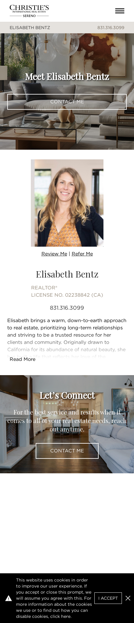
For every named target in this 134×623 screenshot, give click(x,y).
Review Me (54, 254)
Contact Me (67, 102)
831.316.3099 (110, 27)
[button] (128, 598)
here (65, 616)
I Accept (108, 598)
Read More (22, 359)
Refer (82, 254)
